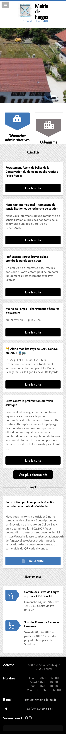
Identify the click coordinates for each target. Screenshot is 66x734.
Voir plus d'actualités (33, 474)
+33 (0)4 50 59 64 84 (39, 708)
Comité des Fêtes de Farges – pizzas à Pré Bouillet (41, 594)
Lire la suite (33, 188)
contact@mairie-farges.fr (40, 699)
